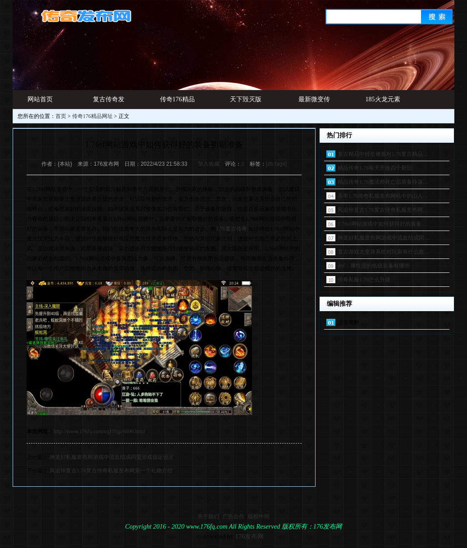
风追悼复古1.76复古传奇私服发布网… (383, 210)
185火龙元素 (383, 99)
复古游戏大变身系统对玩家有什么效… (384, 252)
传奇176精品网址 (177, 102)
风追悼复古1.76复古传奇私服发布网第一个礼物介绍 (111, 470)
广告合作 (233, 516)
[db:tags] (276, 164)
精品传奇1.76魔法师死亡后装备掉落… (383, 182)
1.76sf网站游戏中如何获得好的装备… (382, 224)
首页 (60, 116)
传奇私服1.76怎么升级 (364, 279)
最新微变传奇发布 (314, 102)
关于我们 (208, 516)
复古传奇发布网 (108, 102)
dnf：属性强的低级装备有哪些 (374, 266)
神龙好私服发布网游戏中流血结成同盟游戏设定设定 (112, 457)
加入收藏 (209, 164)
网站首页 (40, 99)
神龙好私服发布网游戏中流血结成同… (384, 238)
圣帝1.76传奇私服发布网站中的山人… (383, 196)
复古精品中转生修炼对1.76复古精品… (383, 154)
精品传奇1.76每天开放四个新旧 (375, 168)
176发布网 (249, 536)
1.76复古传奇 (231, 229)
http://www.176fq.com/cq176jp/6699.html (99, 431)
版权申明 (259, 516)
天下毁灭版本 (245, 102)
